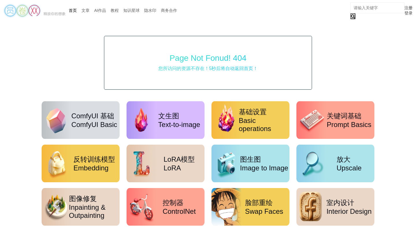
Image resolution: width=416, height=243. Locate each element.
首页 (73, 10)
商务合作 (169, 10)
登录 (408, 13)
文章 (85, 10)
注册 (408, 7)
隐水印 (150, 10)
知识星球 (131, 10)
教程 (115, 10)
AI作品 (100, 10)
